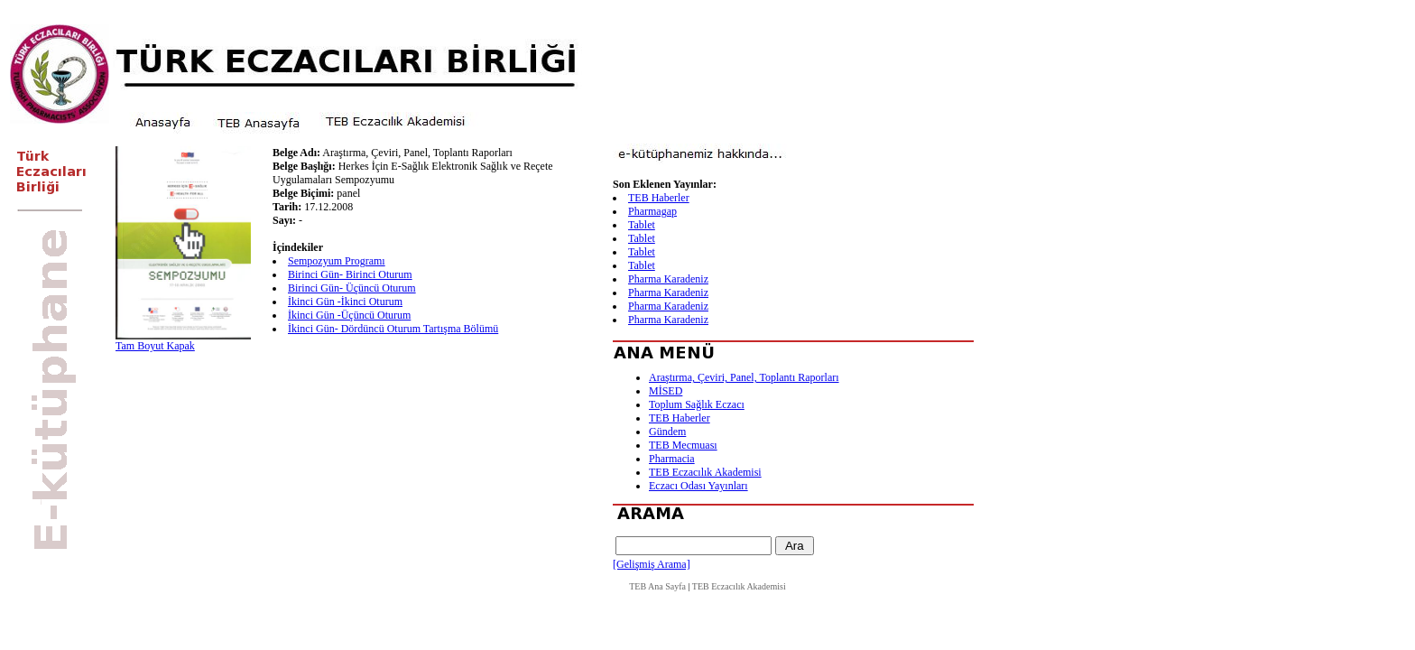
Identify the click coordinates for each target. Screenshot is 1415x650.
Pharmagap (652, 211)
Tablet (641, 224)
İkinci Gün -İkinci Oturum (345, 301)
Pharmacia (672, 458)
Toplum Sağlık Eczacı (696, 404)
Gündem (667, 431)
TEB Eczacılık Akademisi (705, 472)
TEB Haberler (658, 197)
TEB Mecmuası (683, 445)
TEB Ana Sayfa (657, 586)
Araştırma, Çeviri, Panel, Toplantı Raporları (744, 377)
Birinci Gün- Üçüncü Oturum (352, 288)
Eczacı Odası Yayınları (698, 485)
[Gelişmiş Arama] (651, 564)
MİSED (665, 391)
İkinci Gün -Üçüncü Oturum (349, 315)
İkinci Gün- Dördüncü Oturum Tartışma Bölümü (393, 328)
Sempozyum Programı (336, 261)
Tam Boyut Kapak (155, 345)
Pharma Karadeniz (668, 279)
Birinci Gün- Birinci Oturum (350, 274)
